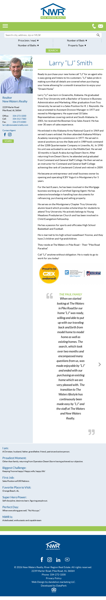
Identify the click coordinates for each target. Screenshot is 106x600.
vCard (8, 141)
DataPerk (61, 585)
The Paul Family (70, 294)
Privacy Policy (53, 578)
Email (101, 26)
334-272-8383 (19, 122)
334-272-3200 (95, 26)
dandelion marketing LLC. (62, 582)
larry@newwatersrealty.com (15, 125)
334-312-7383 (19, 119)
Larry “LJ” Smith (70, 63)
